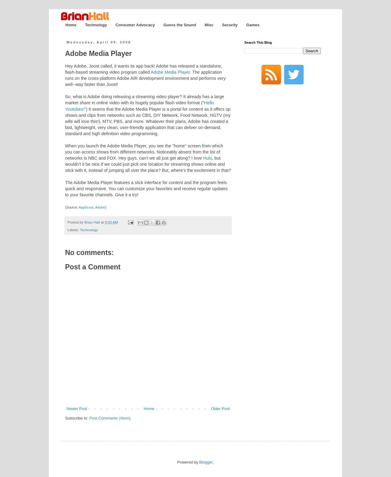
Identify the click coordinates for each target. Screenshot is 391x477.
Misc (209, 25)
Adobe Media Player (98, 53)
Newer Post (77, 408)
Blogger (206, 462)
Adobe (100, 207)
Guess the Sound (179, 25)
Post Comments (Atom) (110, 418)
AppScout (86, 207)
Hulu (207, 158)
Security (230, 25)
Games (252, 25)
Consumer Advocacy (135, 25)
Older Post (220, 408)
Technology (96, 25)
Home (70, 25)
